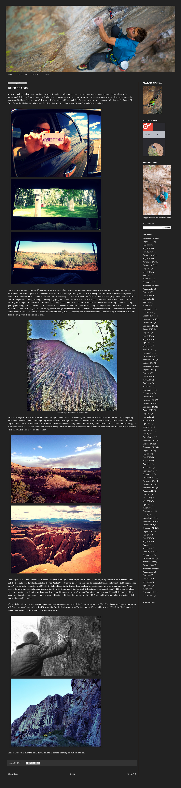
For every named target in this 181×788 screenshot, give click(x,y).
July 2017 (147, 269)
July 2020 (147, 245)
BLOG (10, 74)
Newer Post (13, 774)
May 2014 (147, 380)
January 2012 (148, 474)
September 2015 (149, 326)
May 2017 (147, 272)
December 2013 (149, 397)
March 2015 (147, 346)
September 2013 (149, 407)
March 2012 (147, 467)
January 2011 (148, 515)
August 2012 (148, 451)
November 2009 (149, 562)
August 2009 (148, 572)
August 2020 (148, 242)
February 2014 (148, 390)
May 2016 (147, 299)
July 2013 (147, 413)
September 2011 (149, 488)
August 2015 (148, 329)
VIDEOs (45, 74)
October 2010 (148, 525)
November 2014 (149, 360)
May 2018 (147, 258)
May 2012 (147, 461)
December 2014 (149, 356)
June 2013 (147, 417)
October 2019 (148, 255)
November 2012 (149, 440)
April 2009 (147, 585)
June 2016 (147, 296)
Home (72, 774)
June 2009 (147, 579)
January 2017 (148, 282)
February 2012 (148, 471)
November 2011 (149, 481)
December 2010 (149, 518)
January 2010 (148, 555)
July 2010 (147, 535)
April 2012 (147, 464)
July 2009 (147, 575)
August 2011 (148, 491)
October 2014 (148, 363)
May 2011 (147, 501)
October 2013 (148, 403)
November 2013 (149, 400)
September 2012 (149, 447)
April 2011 (147, 505)
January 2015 (148, 353)
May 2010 (147, 541)
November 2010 (149, 521)
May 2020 (147, 248)
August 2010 (148, 531)
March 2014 (147, 387)
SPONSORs (22, 74)
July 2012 (147, 454)
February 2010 (148, 552)
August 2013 (148, 410)
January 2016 (148, 312)
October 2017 (148, 265)
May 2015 (147, 339)
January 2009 (148, 595)
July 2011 (146, 494)
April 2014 (147, 383)
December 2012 (149, 437)
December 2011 (149, 477)
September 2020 (149, 238)
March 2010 (147, 548)
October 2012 (148, 444)
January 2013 (148, 434)
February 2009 (148, 592)
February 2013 (148, 430)
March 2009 (147, 589)
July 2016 (147, 292)
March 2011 (147, 508)
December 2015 (149, 316)
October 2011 (148, 484)
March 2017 (147, 279)
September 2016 (149, 285)
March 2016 (147, 306)
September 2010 (149, 528)
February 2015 (148, 349)
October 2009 (148, 565)
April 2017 (147, 275)
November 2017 (149, 262)
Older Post (132, 774)
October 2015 (148, 323)
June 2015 (147, 336)
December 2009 (149, 558)
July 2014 (147, 373)
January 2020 (148, 252)
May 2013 (147, 420)
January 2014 (148, 393)
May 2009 (147, 582)
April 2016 (147, 302)
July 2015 (147, 333)
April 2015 (147, 343)
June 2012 (147, 457)
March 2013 (147, 427)
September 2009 (149, 569)
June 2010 (147, 538)
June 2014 (147, 376)
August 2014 (148, 370)
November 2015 (149, 319)
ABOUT (34, 74)
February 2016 (148, 309)
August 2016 (148, 289)
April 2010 (147, 545)
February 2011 (148, 511)
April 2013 (147, 424)
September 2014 (149, 366)
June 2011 (147, 498)
